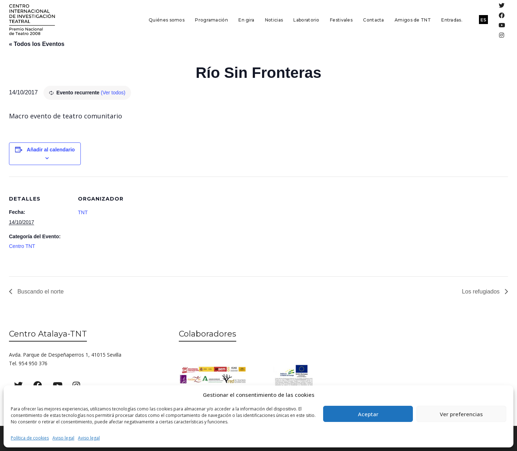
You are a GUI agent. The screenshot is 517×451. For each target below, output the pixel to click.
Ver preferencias (461, 414)
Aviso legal (63, 438)
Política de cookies (30, 438)
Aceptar (368, 414)
